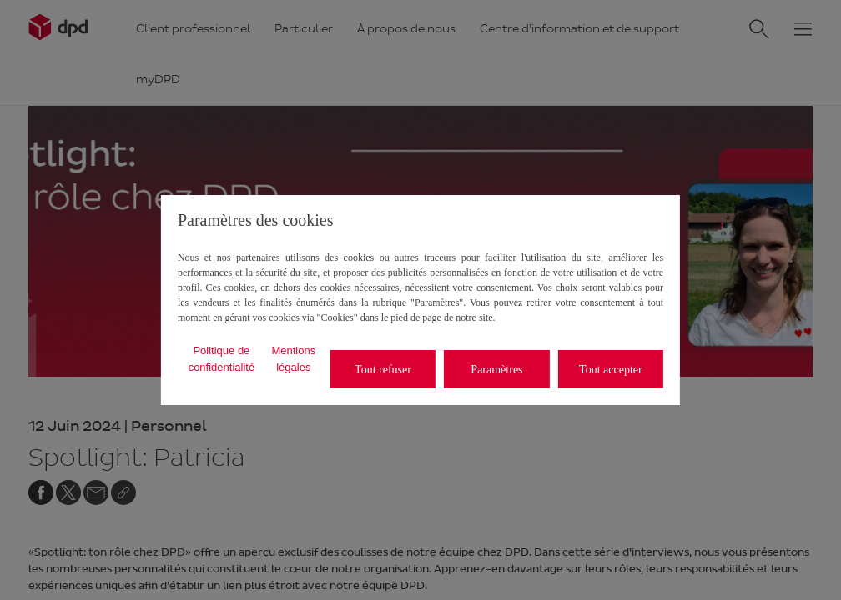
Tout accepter (610, 369)
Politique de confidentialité (222, 358)
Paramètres (496, 369)
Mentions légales (293, 358)
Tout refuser (383, 369)
